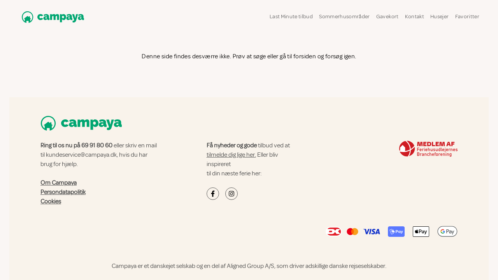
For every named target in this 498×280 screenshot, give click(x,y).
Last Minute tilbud (291, 16)
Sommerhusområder (344, 16)
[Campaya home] (51, 17)
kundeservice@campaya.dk (81, 155)
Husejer (439, 16)
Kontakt (414, 16)
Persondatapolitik (63, 192)
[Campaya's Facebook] (213, 193)
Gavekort (387, 16)
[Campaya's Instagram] (231, 193)
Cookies (50, 201)
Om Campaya (58, 183)
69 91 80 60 (96, 145)
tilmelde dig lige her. (231, 155)
